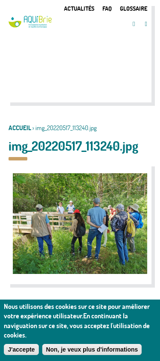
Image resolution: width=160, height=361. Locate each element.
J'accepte (21, 352)
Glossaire (133, 8)
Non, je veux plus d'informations (92, 352)
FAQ (107, 8)
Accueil (20, 128)
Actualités (79, 8)
